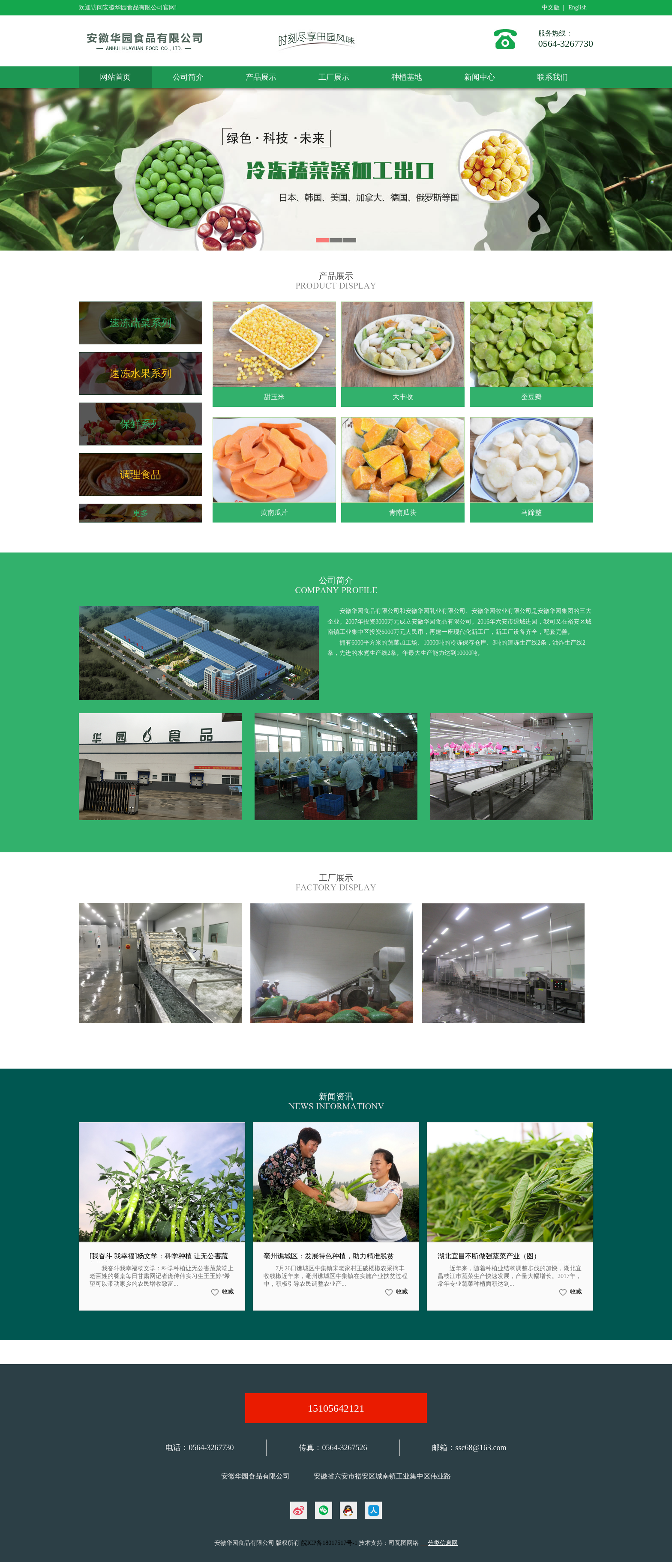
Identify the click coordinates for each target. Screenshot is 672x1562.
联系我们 (552, 77)
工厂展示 (333, 77)
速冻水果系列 (140, 373)
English (577, 7)
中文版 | (554, 7)
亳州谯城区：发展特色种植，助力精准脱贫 (329, 1256)
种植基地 (406, 77)
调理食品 (140, 474)
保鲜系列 (140, 424)
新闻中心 (479, 77)
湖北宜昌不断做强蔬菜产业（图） (489, 1256)
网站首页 (115, 77)
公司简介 (188, 77)
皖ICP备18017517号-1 (329, 1543)
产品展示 (261, 77)
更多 (140, 513)
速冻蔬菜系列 (140, 323)
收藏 (228, 1291)
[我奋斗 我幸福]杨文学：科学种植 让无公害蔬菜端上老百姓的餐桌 (159, 1260)
